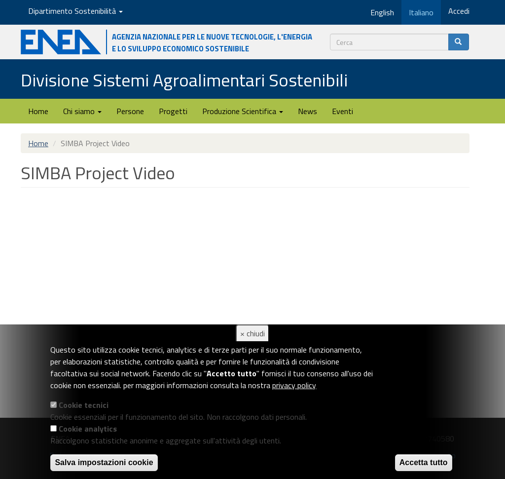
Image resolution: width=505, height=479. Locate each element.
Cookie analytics (88, 429)
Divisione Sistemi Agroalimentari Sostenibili (184, 79)
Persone (130, 111)
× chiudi (252, 333)
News (307, 111)
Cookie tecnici (83, 405)
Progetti (173, 111)
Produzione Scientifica (242, 111)
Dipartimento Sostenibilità (75, 11)
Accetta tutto (423, 462)
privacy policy (294, 385)
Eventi (342, 111)
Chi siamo (82, 111)
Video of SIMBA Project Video (178, 294)
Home (38, 111)
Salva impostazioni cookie (104, 462)
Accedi (458, 11)
